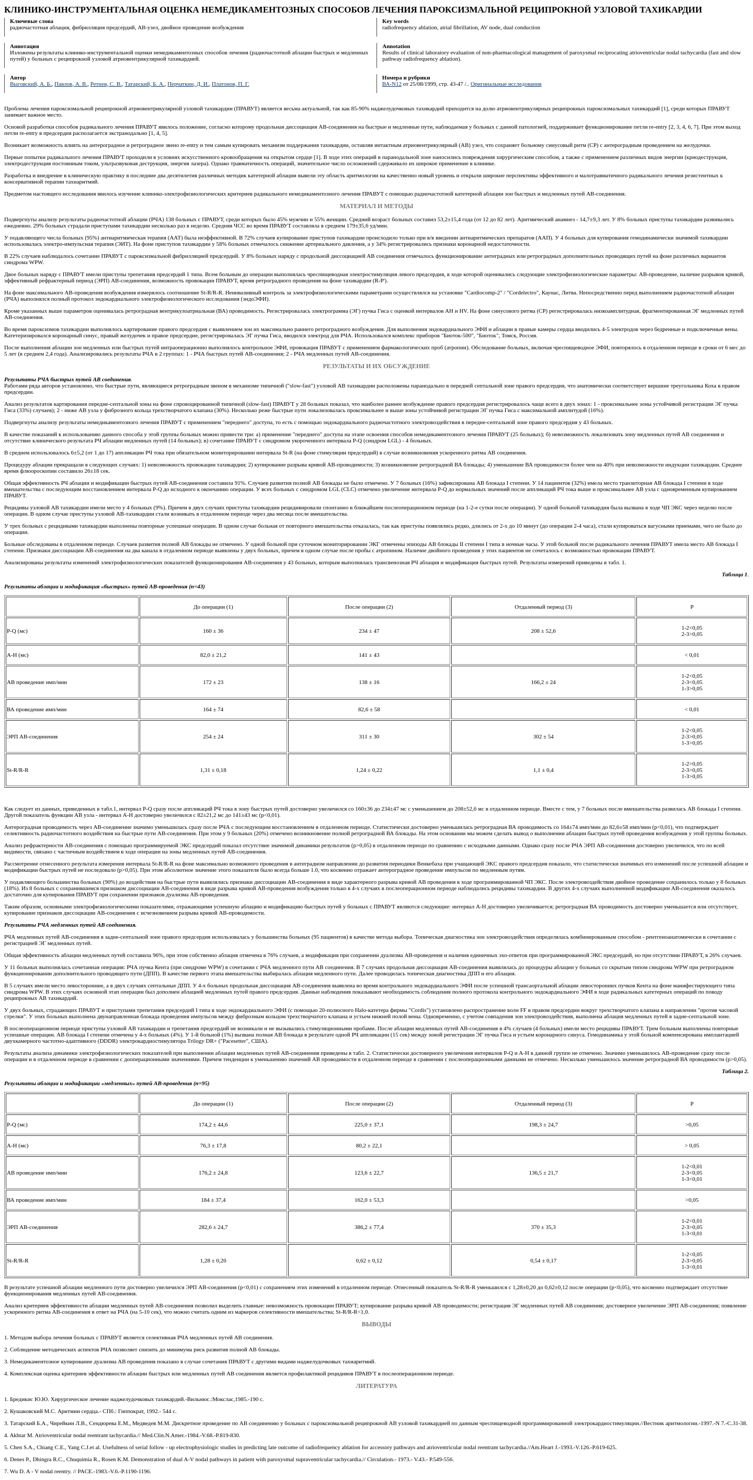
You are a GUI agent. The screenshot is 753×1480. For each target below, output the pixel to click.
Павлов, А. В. (70, 84)
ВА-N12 (392, 84)
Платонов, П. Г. (230, 84)
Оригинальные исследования (506, 84)
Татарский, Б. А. (144, 84)
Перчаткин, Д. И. (188, 84)
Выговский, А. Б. (31, 84)
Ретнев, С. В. (106, 84)
